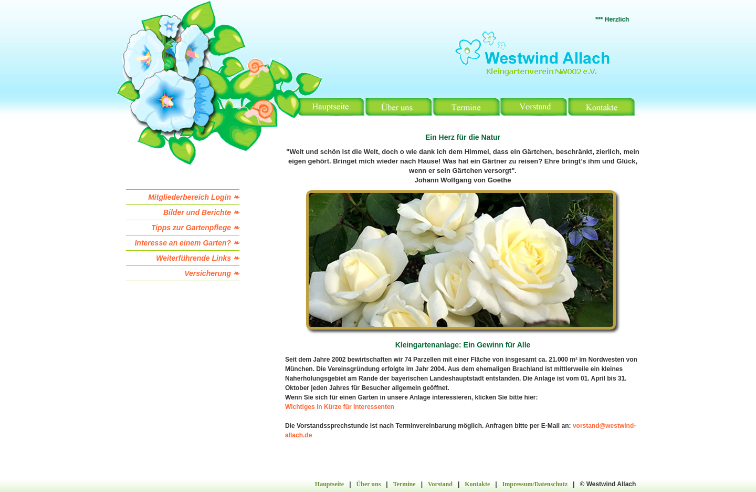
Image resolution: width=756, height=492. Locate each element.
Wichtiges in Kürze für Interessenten (339, 407)
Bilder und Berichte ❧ (201, 212)
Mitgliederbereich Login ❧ (193, 197)
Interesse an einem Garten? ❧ (186, 243)
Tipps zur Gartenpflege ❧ (195, 227)
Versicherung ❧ (211, 273)
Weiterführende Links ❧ (197, 258)
